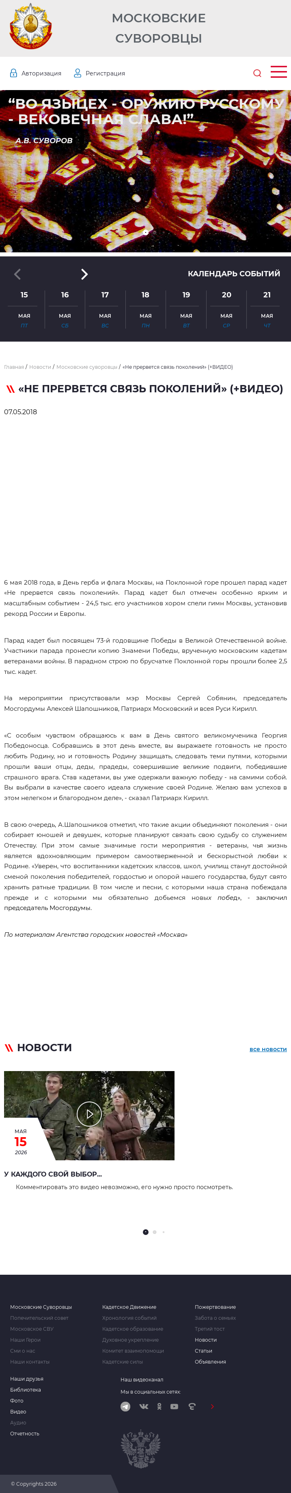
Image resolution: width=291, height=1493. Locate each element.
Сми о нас (22, 1351)
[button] (146, 232)
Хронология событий (129, 1318)
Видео (18, 1411)
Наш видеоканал (142, 1380)
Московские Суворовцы (159, 28)
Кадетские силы (122, 1362)
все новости (268, 1049)
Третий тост (210, 1329)
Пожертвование (215, 1307)
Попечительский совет (39, 1318)
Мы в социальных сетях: (151, 1392)
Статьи (203, 1351)
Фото (17, 1400)
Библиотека (25, 1390)
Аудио (18, 1422)
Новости (206, 1340)
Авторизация (41, 73)
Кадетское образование (132, 1329)
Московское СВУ (32, 1329)
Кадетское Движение (129, 1307)
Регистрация (105, 73)
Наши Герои (25, 1340)
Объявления (210, 1362)
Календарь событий (234, 273)
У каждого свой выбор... (53, 1174)
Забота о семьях (215, 1318)
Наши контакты (30, 1362)
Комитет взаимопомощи (133, 1351)
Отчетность (24, 1433)
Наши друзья (26, 1379)
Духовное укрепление (130, 1340)
